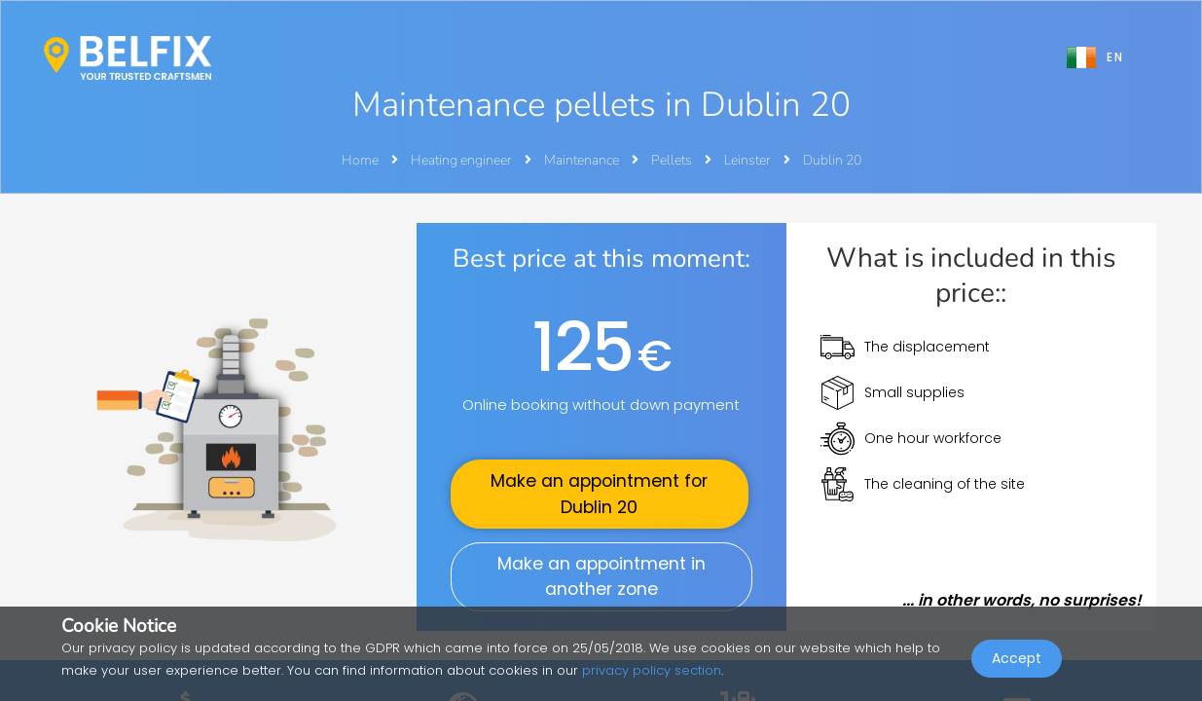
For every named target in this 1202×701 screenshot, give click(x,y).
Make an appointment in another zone (601, 576)
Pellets (673, 160)
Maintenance (583, 160)
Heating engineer (463, 160)
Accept (1016, 658)
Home (360, 160)
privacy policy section (651, 670)
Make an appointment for (599, 493)
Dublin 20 (832, 160)
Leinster (749, 160)
